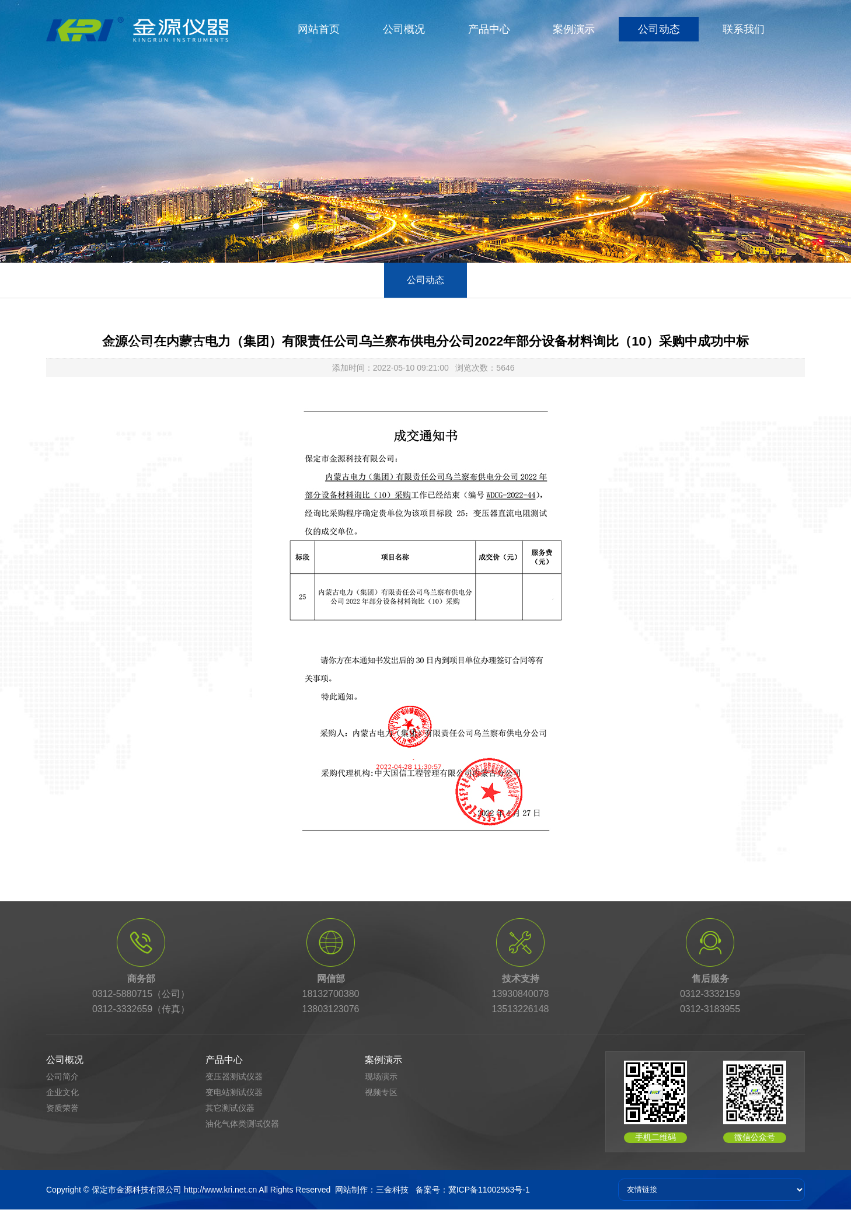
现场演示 (381, 1076)
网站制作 (351, 1189)
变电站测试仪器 (234, 1092)
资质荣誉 (62, 1108)
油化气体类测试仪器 (242, 1123)
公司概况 (404, 29)
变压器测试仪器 (234, 1076)
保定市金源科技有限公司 (137, 1189)
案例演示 (574, 29)
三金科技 (392, 1189)
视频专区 (381, 1092)
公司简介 (62, 1076)
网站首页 (319, 29)
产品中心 (489, 29)
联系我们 (744, 29)
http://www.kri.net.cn (220, 1189)
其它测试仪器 (229, 1108)
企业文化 (62, 1092)
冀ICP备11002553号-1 (489, 1189)
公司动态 (659, 29)
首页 (105, 346)
